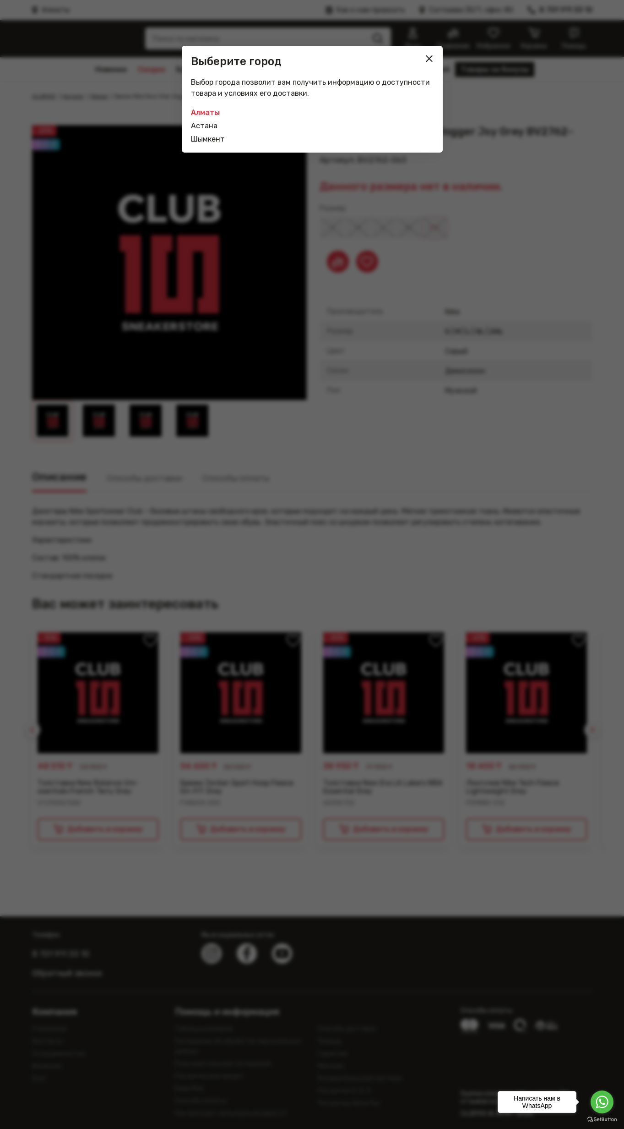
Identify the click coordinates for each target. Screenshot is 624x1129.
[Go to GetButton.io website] (602, 1120)
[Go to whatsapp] (602, 1102)
